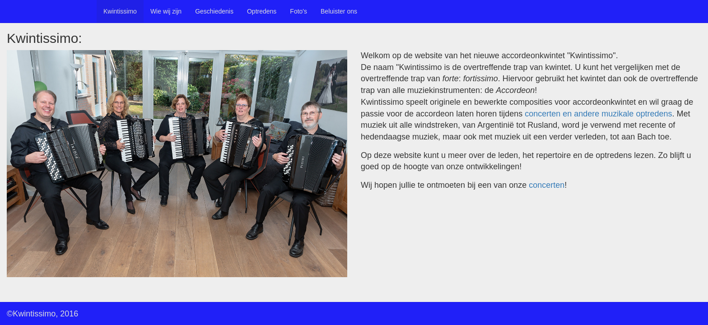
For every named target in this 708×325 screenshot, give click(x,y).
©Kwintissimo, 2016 (42, 313)
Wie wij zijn (166, 11)
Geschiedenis (214, 11)
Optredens (261, 11)
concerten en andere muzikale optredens (598, 113)
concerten (546, 185)
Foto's (298, 11)
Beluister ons (339, 11)
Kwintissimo (120, 11)
